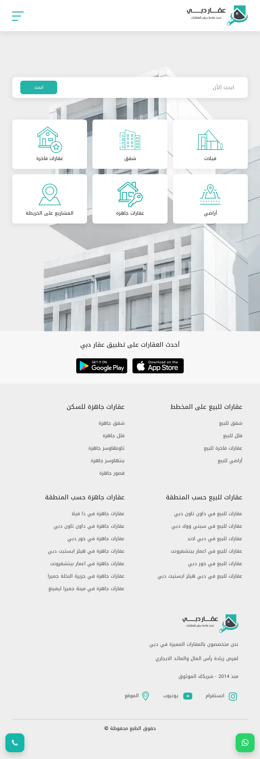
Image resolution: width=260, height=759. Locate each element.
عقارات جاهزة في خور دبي (96, 538)
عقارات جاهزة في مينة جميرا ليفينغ (86, 588)
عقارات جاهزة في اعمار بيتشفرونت (87, 563)
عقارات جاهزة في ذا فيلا (98, 513)
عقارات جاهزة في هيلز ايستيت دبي (86, 551)
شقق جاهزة (112, 423)
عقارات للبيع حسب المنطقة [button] (204, 497)
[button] (18, 15)
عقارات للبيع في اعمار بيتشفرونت (206, 551)
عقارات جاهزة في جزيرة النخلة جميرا (86, 576)
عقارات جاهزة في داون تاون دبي (89, 526)
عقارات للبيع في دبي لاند (214, 538)
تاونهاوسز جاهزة (106, 448)
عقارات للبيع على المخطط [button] (206, 407)
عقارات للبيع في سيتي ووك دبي (206, 526)
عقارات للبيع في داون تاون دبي (208, 513)
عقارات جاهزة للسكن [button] (96, 407)
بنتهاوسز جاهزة (108, 460)
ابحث (38, 87)
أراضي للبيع (230, 460)
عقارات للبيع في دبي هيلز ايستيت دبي (199, 576)
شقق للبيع (230, 423)
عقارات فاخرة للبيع (223, 448)
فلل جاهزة (114, 435)
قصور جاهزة (112, 473)
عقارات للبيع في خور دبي (215, 563)
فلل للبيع (232, 435)
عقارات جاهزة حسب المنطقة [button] (85, 497)
